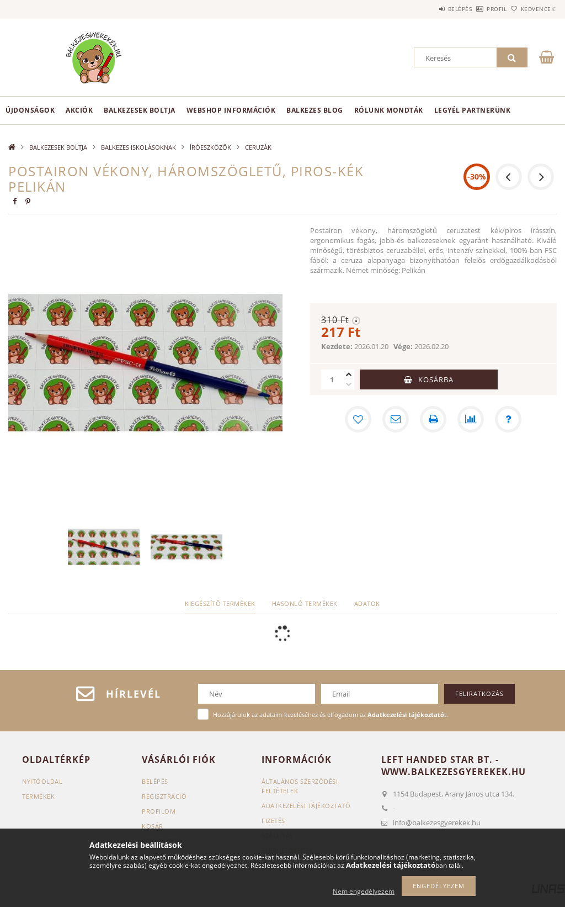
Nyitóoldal (42, 781)
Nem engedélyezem (364, 891)
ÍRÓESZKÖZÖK (210, 147)
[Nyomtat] (433, 419)
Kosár (152, 826)
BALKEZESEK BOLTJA (139, 110)
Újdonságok (30, 110)
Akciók (79, 110)
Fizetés (273, 820)
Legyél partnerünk (472, 110)
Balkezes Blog (314, 110)
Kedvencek (531, 9)
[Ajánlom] (395, 419)
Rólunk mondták (388, 110)
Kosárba (436, 379)
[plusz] (348, 374)
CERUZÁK (258, 147)
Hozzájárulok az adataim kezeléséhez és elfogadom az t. (330, 714)
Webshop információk (231, 110)
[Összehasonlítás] (470, 419)
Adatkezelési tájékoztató (306, 805)
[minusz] (348, 384)
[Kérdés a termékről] (508, 419)
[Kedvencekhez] (358, 419)
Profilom (158, 811)
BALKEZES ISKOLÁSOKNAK (138, 147)
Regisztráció (164, 796)
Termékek (38, 796)
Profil (478, 9)
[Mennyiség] (332, 379)
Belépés (429, 9)
